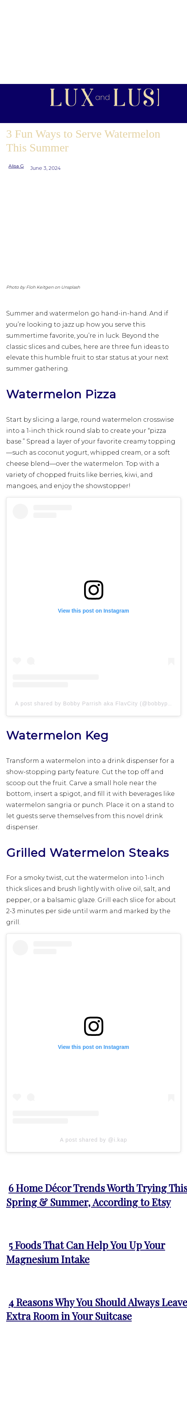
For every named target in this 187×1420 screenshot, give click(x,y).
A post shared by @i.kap (93, 1140)
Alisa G (16, 166)
